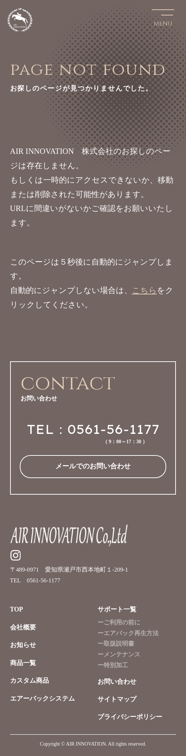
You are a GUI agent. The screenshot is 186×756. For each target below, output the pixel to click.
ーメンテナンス (118, 654)
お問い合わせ (116, 681)
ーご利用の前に (118, 622)
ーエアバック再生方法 (128, 633)
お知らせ (23, 645)
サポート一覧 (116, 609)
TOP (16, 609)
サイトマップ (116, 699)
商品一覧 (23, 662)
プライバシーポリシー (129, 716)
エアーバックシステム (42, 698)
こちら (144, 290)
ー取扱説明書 (115, 643)
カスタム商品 (29, 680)
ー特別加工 (112, 665)
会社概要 (23, 627)
